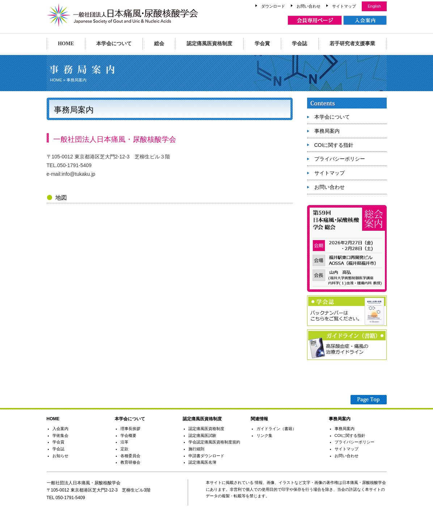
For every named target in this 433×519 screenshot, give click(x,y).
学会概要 (128, 435)
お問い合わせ (308, 6)
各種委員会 (130, 456)
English (374, 6)
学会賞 (262, 43)
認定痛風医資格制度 (209, 43)
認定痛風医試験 (202, 435)
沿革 (124, 442)
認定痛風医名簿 (202, 462)
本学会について (114, 43)
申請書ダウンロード (206, 456)
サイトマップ (344, 6)
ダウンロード (273, 6)
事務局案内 (327, 131)
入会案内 (60, 428)
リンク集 (264, 435)
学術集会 (60, 435)
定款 (124, 449)
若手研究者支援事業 (352, 43)
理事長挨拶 (130, 428)
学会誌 (299, 43)
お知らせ (60, 456)
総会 (159, 43)
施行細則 (196, 449)
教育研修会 (130, 462)
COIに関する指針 (334, 145)
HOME (66, 43)
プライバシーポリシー (339, 159)
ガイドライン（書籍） (276, 428)
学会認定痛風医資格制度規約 (214, 442)
